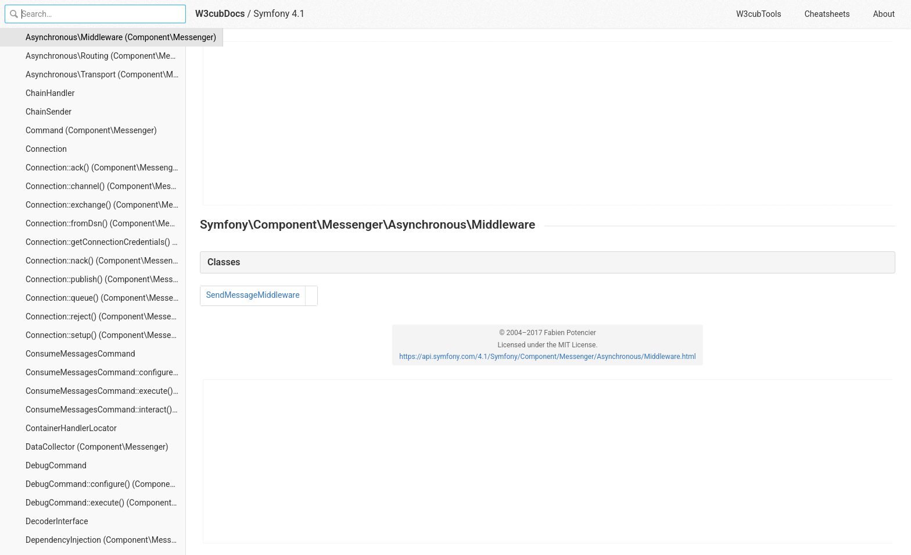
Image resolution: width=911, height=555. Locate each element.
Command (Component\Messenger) (91, 130)
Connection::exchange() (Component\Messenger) (106, 204)
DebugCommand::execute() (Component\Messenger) (106, 502)
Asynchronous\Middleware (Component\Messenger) (106, 37)
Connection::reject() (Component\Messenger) (106, 316)
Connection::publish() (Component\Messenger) (106, 279)
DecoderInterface (57, 521)
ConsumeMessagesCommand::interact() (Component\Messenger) (106, 409)
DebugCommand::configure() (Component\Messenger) (106, 484)
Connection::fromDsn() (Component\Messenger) (106, 223)
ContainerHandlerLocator (71, 428)
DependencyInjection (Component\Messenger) (106, 540)
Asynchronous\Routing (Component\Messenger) (106, 56)
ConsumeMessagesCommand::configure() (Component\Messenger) (106, 372)
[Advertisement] (548, 123)
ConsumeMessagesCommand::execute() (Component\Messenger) (106, 391)
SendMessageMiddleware (253, 295)
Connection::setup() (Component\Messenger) (106, 335)
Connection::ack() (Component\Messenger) (104, 167)
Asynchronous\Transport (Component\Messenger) (106, 74)
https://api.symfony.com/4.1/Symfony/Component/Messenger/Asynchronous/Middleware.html (547, 357)
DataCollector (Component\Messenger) (97, 446)
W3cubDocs (220, 13)
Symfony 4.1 (278, 13)
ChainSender (48, 111)
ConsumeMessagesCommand (80, 353)
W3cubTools (758, 14)
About (884, 14)
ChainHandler (50, 93)
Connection (46, 149)
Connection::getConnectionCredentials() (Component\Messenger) (106, 242)
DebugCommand (56, 465)
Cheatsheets (827, 14)
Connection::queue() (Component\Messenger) (106, 298)
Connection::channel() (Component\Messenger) (106, 186)
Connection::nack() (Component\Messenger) (106, 260)
